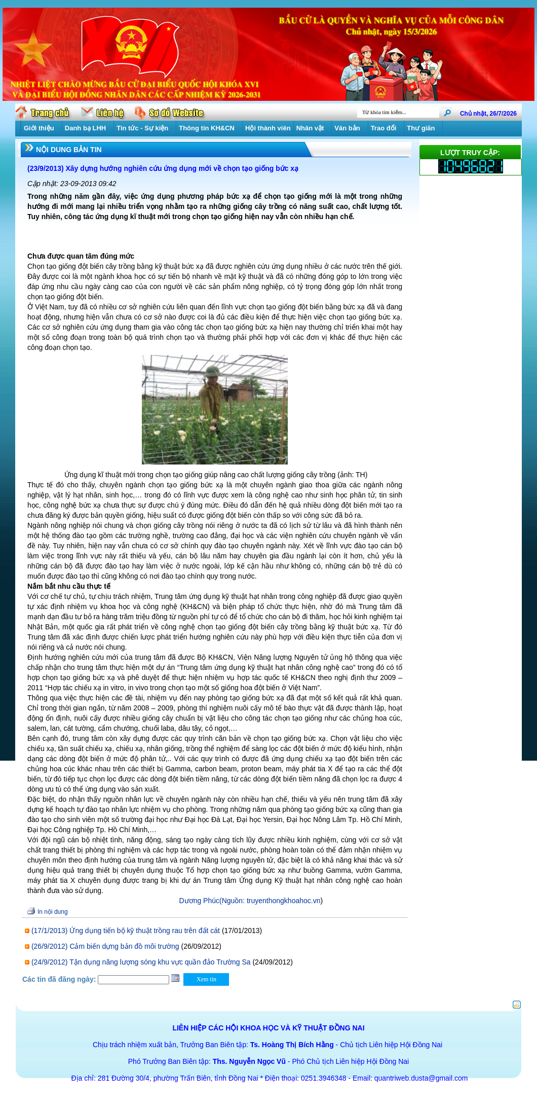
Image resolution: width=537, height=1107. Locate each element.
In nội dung (52, 911)
